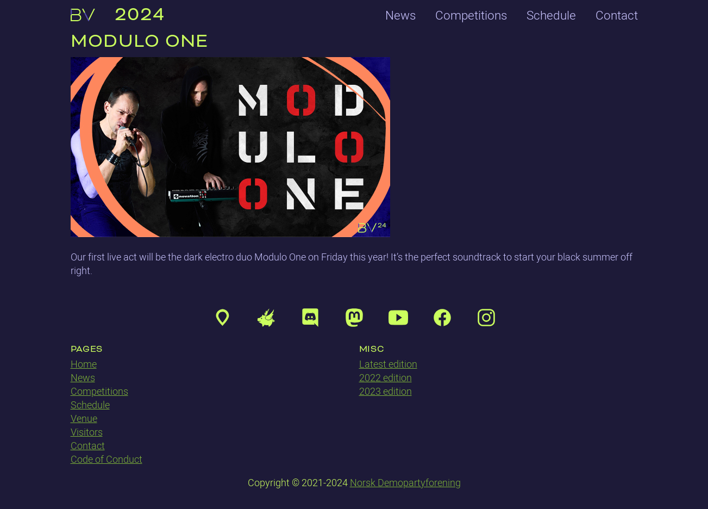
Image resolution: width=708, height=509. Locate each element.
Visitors (87, 432)
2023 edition (385, 391)
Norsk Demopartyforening (405, 482)
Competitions (471, 15)
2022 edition (385, 377)
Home (84, 364)
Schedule (551, 15)
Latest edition (388, 364)
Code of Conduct (106, 459)
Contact (617, 15)
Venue (84, 418)
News (400, 15)
